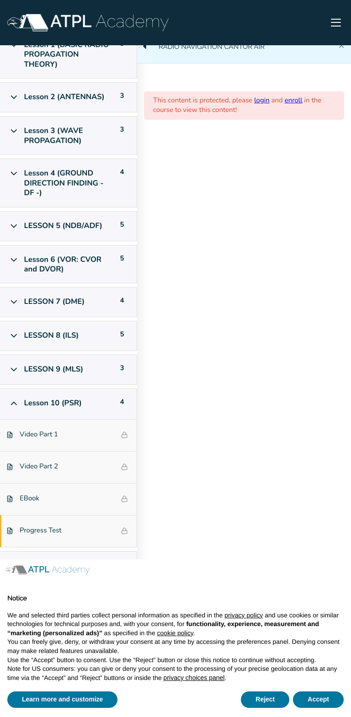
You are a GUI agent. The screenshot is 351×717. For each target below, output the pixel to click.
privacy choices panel (194, 677)
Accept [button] (318, 699)
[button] (339, 574)
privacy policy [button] (243, 615)
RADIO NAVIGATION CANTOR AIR (212, 46)
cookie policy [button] (175, 633)
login (262, 100)
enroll (294, 100)
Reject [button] (265, 699)
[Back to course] (341, 47)
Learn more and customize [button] (62, 699)
